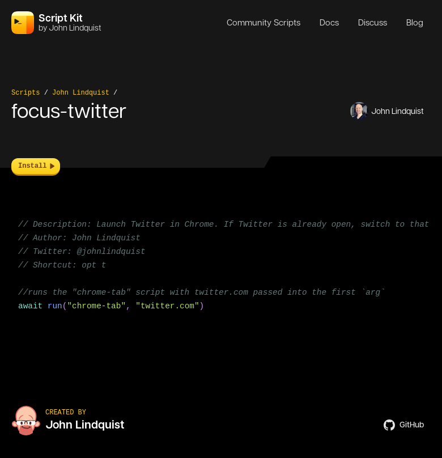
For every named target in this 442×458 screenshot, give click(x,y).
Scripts (25, 93)
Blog (414, 23)
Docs (329, 23)
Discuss (372, 23)
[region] (221, 272)
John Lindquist (80, 93)
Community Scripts (263, 23)
